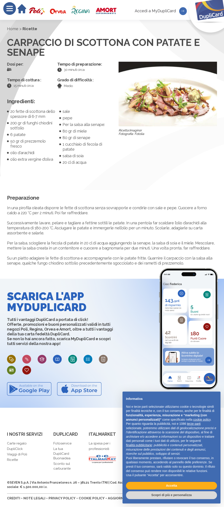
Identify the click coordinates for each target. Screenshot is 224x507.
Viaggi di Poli (17, 454)
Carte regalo (17, 443)
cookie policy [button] (201, 419)
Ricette (12, 460)
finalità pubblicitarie (139, 445)
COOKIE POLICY (92, 498)
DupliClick (15, 449)
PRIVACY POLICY (62, 498)
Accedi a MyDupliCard (161, 11)
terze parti (194, 423)
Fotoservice (62, 443)
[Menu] (9, 8)
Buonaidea (61, 458)
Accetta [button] (171, 485)
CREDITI (13, 498)
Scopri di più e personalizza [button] (171, 495)
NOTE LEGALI (34, 498)
